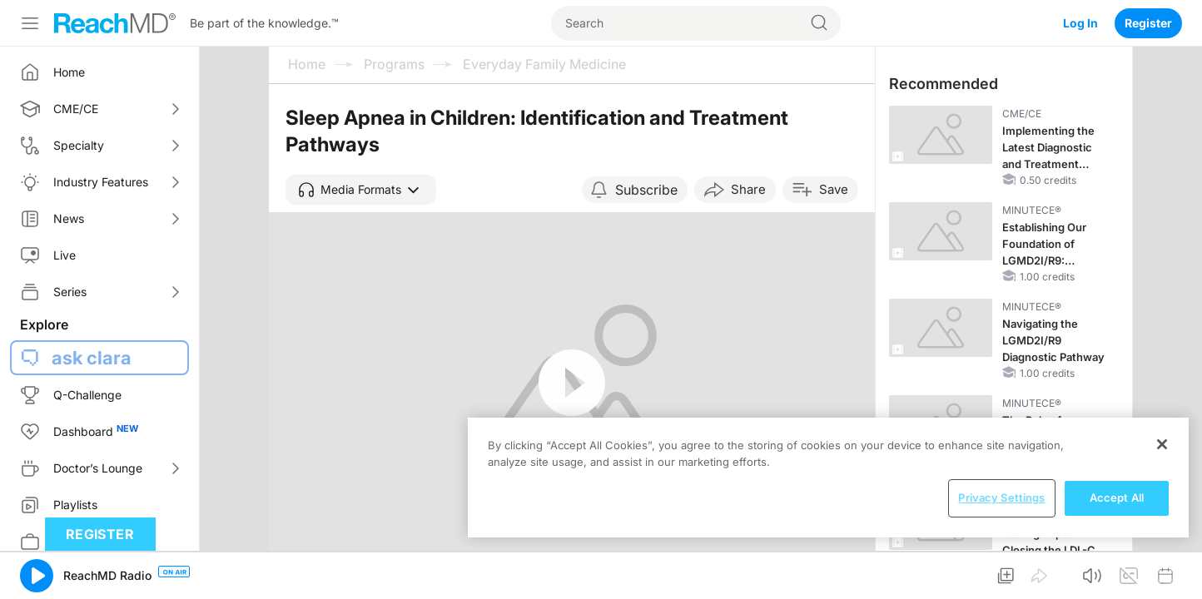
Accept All (1117, 497)
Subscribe (646, 189)
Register (1148, 23)
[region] (828, 477)
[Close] (1162, 444)
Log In (1080, 23)
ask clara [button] (92, 358)
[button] (361, 190)
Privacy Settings (1001, 497)
